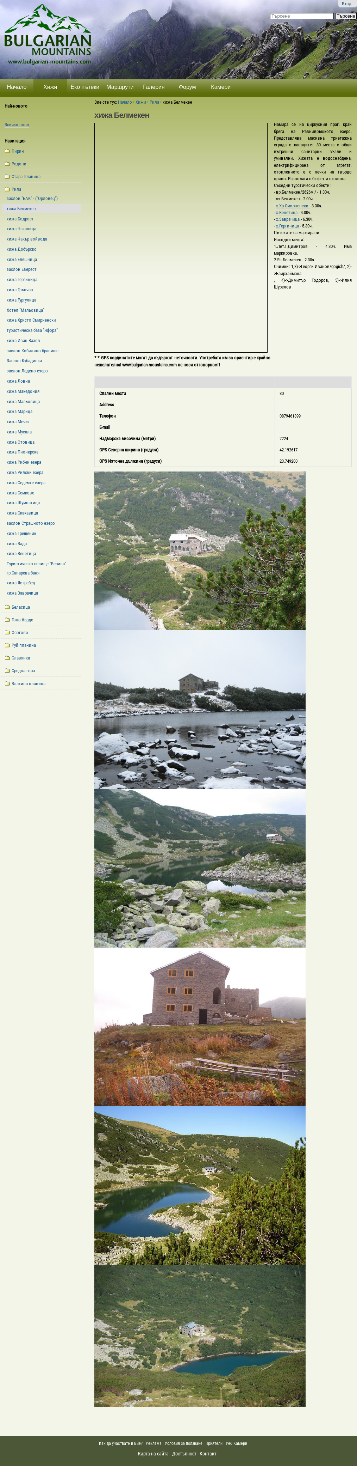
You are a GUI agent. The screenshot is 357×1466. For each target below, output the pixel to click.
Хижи (50, 87)
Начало (17, 87)
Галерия (153, 87)
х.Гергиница (288, 226)
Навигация (15, 141)
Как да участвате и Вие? (121, 1443)
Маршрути (119, 87)
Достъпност (184, 1453)
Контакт (208, 1453)
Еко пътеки (84, 87)
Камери (221, 87)
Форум (187, 87)
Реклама (154, 1443)
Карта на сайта (153, 1453)
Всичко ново (17, 124)
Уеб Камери (237, 1443)
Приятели (214, 1443)
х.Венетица (287, 212)
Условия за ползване (183, 1443)
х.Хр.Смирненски (292, 205)
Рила (154, 102)
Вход (346, 3)
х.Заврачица (288, 219)
